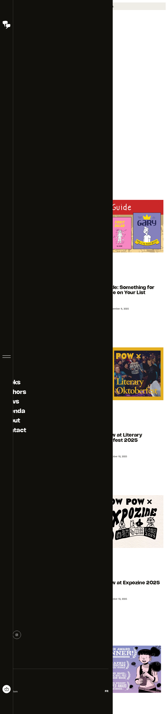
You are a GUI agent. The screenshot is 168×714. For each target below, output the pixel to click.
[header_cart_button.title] (6, 689)
